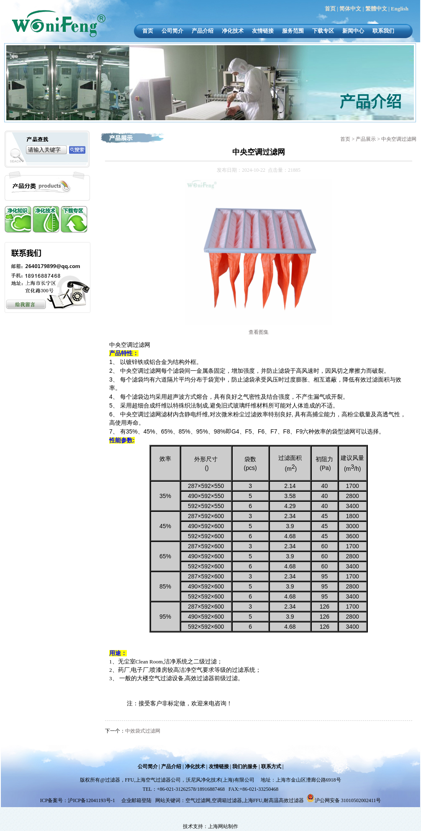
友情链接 (263, 31)
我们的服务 (244, 766)
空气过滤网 (197, 800)
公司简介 (172, 31)
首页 (330, 8)
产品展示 (366, 139)
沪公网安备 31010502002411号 (348, 800)
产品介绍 (202, 31)
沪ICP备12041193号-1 (92, 800)
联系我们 (383, 31)
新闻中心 (353, 31)
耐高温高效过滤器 (284, 800)
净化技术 (233, 31)
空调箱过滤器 (227, 800)
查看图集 (259, 332)
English (399, 8)
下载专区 (323, 31)
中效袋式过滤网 (142, 731)
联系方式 (271, 766)
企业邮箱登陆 (136, 800)
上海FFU (252, 800)
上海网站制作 (223, 826)
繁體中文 (376, 8)
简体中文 (350, 8)
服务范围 (293, 31)
